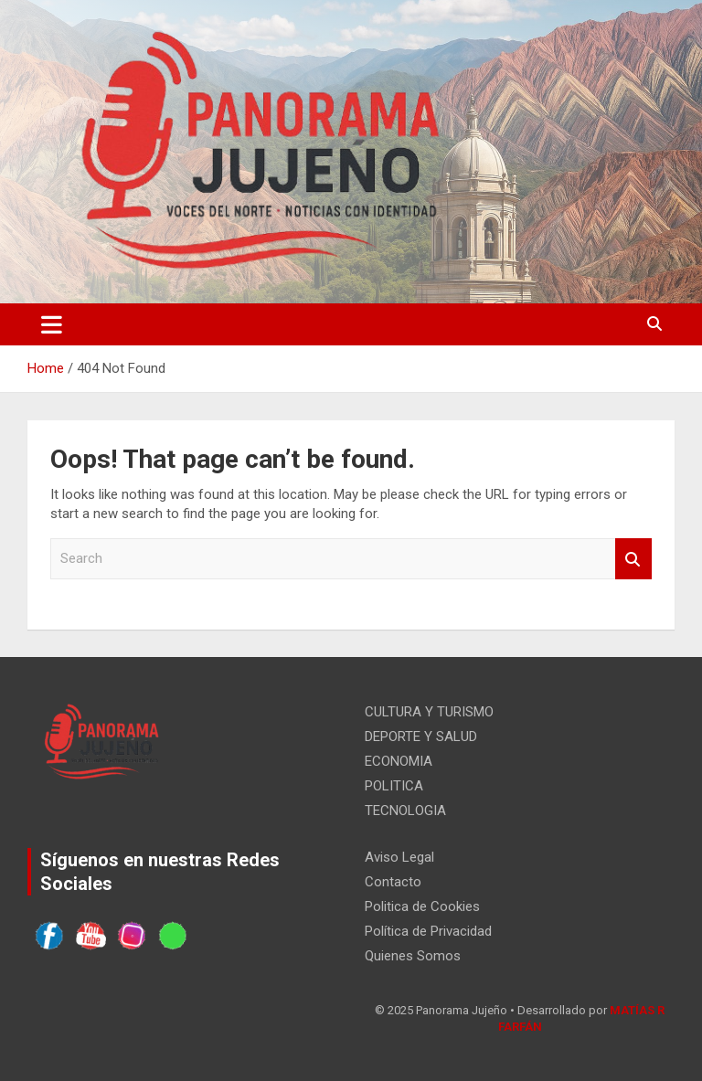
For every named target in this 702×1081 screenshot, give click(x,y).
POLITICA (394, 786)
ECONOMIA (398, 761)
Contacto (393, 882)
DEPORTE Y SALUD (421, 736)
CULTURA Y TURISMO (429, 712)
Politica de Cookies (422, 906)
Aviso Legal (399, 857)
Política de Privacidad (428, 931)
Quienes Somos (413, 956)
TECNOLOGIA (405, 810)
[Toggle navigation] (51, 324)
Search (633, 558)
